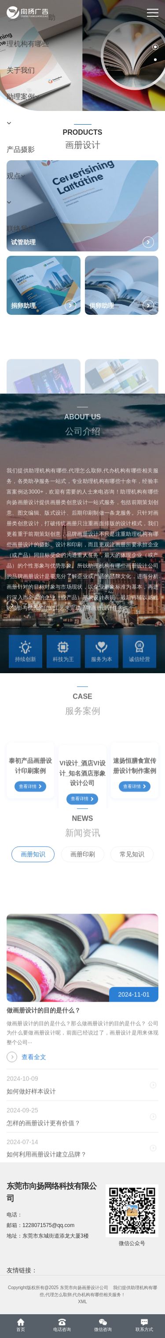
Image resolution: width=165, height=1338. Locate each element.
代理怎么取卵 (58, 1294)
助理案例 (23, 96)
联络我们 (21, 228)
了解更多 (25, 612)
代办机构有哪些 (88, 1294)
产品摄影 (21, 149)
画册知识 (33, 867)
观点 (16, 176)
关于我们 (21, 70)
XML (82, 1301)
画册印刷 (82, 867)
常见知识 (132, 867)
